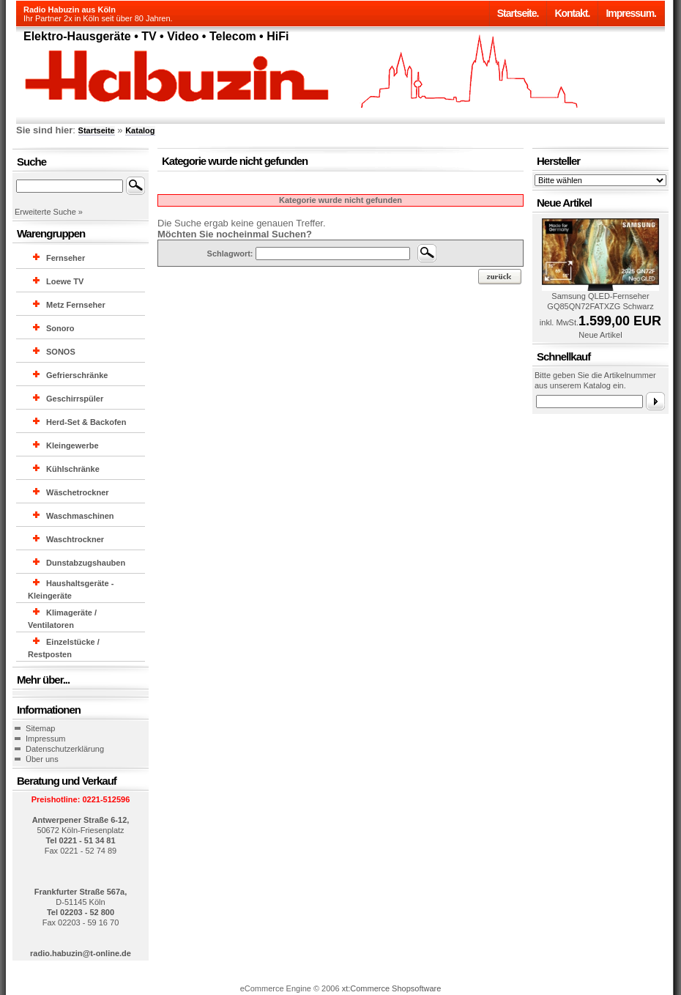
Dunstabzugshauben (85, 562)
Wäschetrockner (77, 492)
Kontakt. (571, 13)
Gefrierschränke (77, 375)
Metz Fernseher (75, 304)
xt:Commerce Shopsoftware (392, 988)
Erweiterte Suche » (49, 211)
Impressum (45, 738)
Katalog (140, 130)
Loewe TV (64, 281)
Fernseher (65, 258)
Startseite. (518, 13)
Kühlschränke (73, 469)
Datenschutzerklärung (65, 748)
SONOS (60, 351)
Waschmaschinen (80, 515)
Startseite (96, 130)
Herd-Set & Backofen (86, 422)
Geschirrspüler (74, 398)
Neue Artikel (600, 334)
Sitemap (40, 728)
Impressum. (631, 13)
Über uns (42, 759)
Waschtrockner (75, 539)
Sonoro (60, 328)
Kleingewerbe (72, 445)
